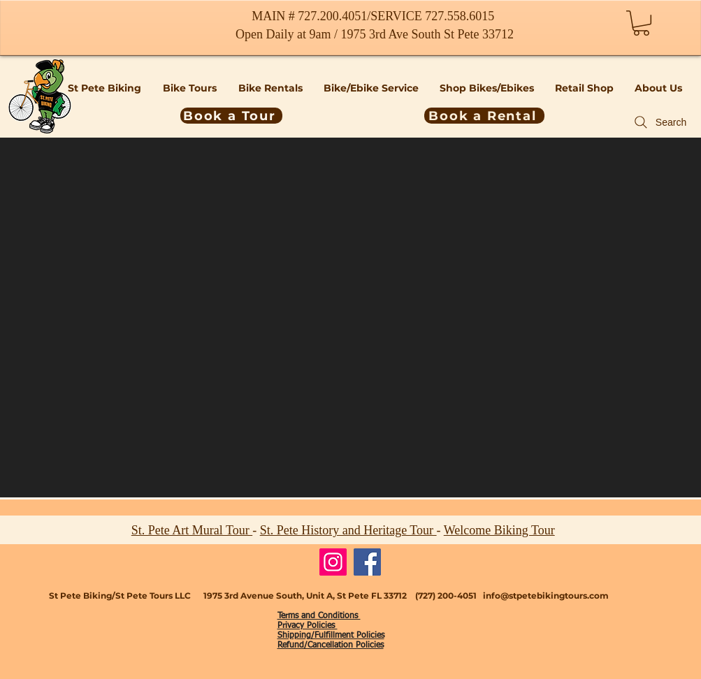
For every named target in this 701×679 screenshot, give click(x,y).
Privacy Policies (307, 626)
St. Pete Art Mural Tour (191, 530)
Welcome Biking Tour (499, 530)
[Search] (659, 122)
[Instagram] (333, 562)
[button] (641, 23)
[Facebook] (367, 562)
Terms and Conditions (319, 616)
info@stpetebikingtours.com (546, 595)
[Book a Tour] (231, 116)
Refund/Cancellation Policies (330, 645)
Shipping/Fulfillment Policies (330, 635)
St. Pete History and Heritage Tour (348, 530)
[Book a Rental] (484, 116)
